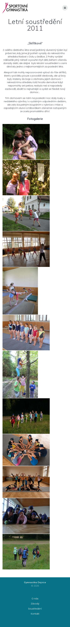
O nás (35, 598)
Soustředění (35, 608)
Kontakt (35, 613)
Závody (35, 603)
